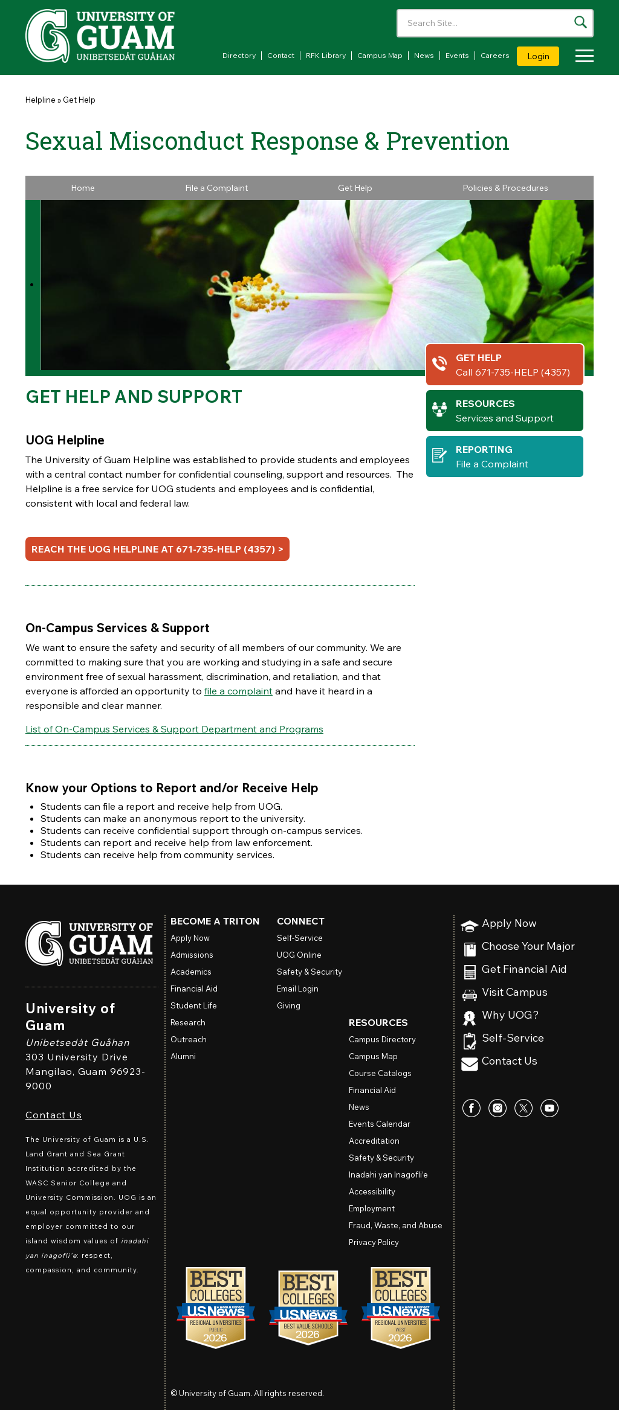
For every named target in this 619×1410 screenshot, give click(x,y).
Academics (191, 971)
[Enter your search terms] (495, 23)
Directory (239, 55)
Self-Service (513, 1038)
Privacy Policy (374, 1242)
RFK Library (326, 55)
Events (457, 55)
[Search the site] (580, 22)
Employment (372, 1208)
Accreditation (374, 1141)
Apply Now (509, 923)
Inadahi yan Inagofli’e (388, 1174)
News (424, 55)
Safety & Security (309, 971)
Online (299, 955)
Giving (288, 1005)
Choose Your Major (528, 946)
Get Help (79, 99)
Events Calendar (379, 1124)
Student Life (193, 1005)
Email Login (298, 988)
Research (188, 1022)
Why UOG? (510, 1015)
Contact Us (53, 1115)
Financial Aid (194, 988)
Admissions (191, 955)
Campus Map (380, 55)
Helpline (40, 99)
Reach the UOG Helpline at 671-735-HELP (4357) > (157, 549)
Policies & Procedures (505, 187)
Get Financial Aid (524, 969)
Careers (495, 55)
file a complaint (238, 691)
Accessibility (372, 1191)
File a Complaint (216, 187)
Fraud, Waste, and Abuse (395, 1225)
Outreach (188, 1039)
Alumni (183, 1056)
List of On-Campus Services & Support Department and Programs (174, 729)
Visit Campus (515, 992)
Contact (280, 55)
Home (83, 187)
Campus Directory (382, 1039)
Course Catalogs (380, 1073)
